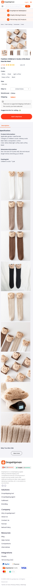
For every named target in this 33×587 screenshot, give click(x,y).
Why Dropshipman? (8, 513)
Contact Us (5, 520)
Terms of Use (5, 585)
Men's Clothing (8, 24)
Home (2, 24)
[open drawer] (31, 2)
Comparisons (6, 544)
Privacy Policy (15, 585)
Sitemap (23, 585)
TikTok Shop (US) (7, 560)
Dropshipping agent (8, 497)
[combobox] (18, 89)
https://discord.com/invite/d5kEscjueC (5, 486)
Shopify (4, 556)
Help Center (5, 540)
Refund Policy (6, 527)
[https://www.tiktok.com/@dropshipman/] (3, 486)
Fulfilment (4, 500)
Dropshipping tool (7, 493)
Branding (4, 504)
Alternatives (5, 547)
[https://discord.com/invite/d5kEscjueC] (5, 486)
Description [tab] (5, 125)
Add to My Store (16, 116)
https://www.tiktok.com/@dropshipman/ (3, 486)
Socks (22, 24)
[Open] (28, 89)
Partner (4, 524)
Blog (2, 537)
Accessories (16, 24)
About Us (4, 517)
